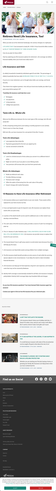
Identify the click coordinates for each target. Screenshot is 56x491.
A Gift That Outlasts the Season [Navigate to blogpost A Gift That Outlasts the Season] (31, 317)
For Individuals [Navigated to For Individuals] (11, 7)
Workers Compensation (8, 405)
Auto (4, 392)
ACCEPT (15, 488)
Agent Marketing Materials (9, 436)
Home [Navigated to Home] (4, 7)
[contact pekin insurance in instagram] (41, 379)
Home (4, 397)
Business (5, 403)
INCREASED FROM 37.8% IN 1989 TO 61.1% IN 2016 (38, 76)
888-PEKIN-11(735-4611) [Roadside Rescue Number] (8, 469)
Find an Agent (6, 419)
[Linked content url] (8, 5)
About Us (5, 453)
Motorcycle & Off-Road (8, 395)
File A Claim (5, 414)
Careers (4, 455)
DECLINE (41, 488)
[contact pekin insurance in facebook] (36, 379)
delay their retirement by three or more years (20, 49)
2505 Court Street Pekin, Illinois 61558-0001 (13, 444)
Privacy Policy (9, 483)
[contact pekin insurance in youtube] (50, 379)
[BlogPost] (28, 155)
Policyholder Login (7, 417)
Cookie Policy (46, 483)
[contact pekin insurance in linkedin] (45, 379)
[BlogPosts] (28, 342)
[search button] (47, 2)
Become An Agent (7, 434)
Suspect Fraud (6, 425)
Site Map (5, 460)
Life (4, 400)
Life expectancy (8, 46)
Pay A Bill (5, 422)
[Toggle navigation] (52, 2)
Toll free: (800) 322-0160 (8, 441)
